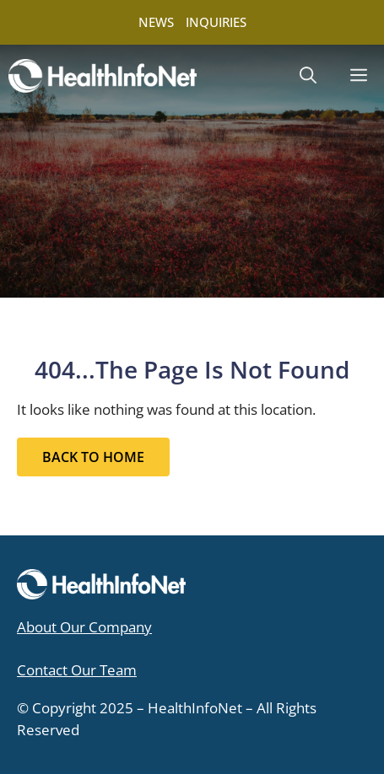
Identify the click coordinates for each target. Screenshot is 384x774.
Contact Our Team (77, 670)
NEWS (156, 21)
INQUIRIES (216, 21)
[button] (308, 76)
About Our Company (84, 627)
